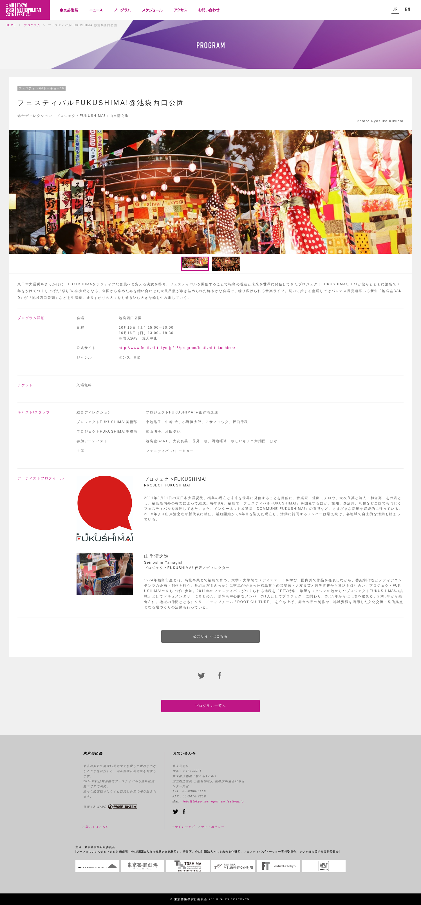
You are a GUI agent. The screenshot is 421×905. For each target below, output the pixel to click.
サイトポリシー (212, 826)
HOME (11, 25)
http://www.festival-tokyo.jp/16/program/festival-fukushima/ (177, 348)
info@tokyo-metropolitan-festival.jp (213, 801)
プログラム (32, 25)
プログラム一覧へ (210, 706)
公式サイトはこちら (210, 636)
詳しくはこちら (97, 826)
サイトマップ (185, 826)
